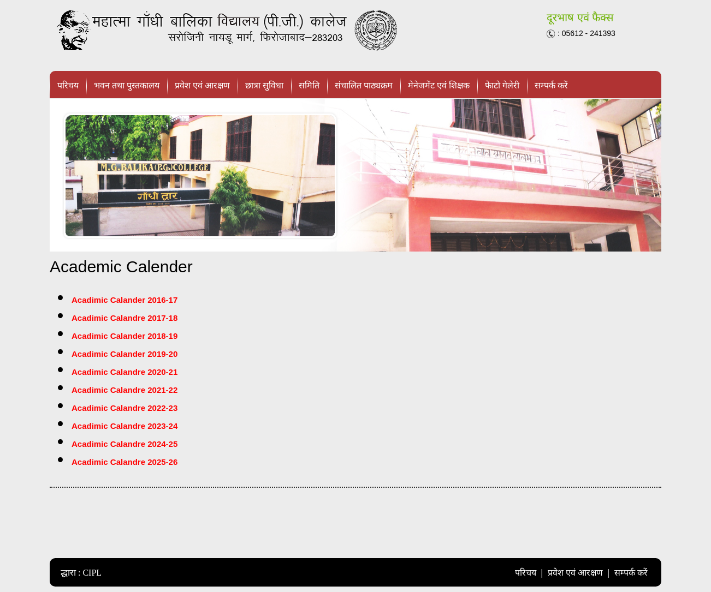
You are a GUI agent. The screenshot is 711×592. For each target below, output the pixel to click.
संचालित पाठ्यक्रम (364, 85)
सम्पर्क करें (551, 85)
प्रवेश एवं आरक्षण (202, 85)
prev (63, 175)
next (647, 175)
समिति (309, 85)
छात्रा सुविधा (264, 85)
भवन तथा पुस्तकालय (126, 85)
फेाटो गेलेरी (502, 85)
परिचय (68, 85)
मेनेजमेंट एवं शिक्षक (439, 85)
